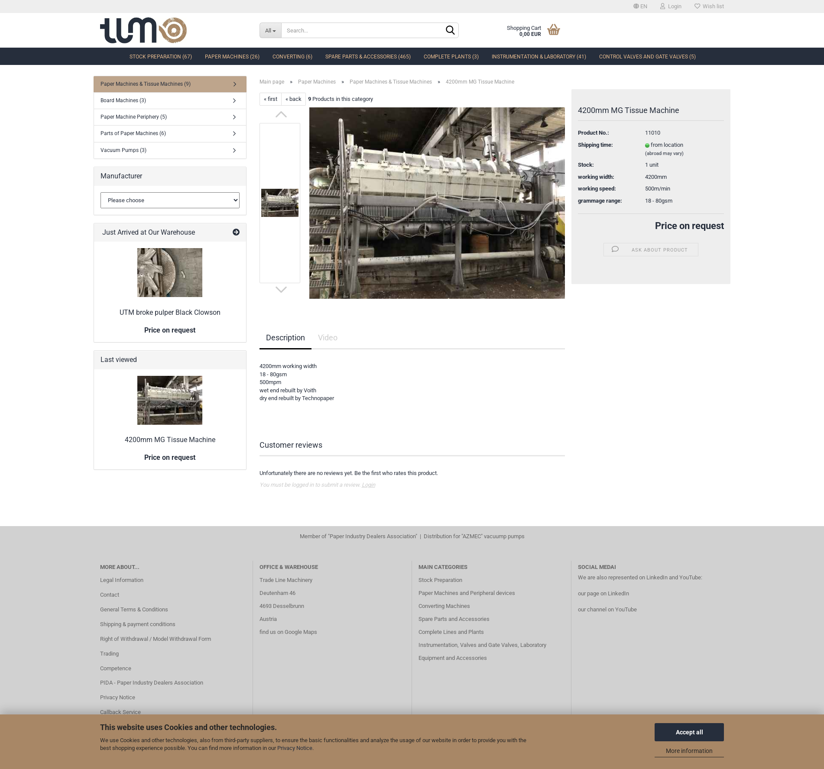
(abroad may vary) (664, 153)
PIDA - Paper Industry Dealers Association (151, 682)
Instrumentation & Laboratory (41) (539, 57)
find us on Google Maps (288, 632)
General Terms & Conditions (134, 609)
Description (285, 337)
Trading (109, 653)
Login (670, 6)
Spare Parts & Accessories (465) (368, 57)
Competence (115, 668)
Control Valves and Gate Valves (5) (647, 57)
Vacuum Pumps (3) (123, 150)
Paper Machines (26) (232, 57)
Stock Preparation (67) (161, 57)
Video (327, 337)
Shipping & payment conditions (137, 624)
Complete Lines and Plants (451, 632)
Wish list (709, 6)
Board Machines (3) (123, 100)
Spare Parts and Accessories (454, 619)
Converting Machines (444, 606)
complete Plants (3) (451, 57)
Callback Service (120, 712)
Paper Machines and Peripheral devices (466, 593)
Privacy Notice (294, 748)
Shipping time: (595, 145)
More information (689, 750)
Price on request (689, 225)
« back (293, 99)
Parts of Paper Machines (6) (133, 133)
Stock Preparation (440, 580)
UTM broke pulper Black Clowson (170, 312)
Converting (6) (292, 57)
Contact (109, 594)
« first (270, 99)
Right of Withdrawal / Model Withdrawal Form (155, 639)
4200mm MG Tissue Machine (170, 440)
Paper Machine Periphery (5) (134, 117)
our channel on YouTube (607, 609)
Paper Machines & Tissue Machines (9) (146, 84)
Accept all (689, 732)
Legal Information (121, 580)
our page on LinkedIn (603, 593)
